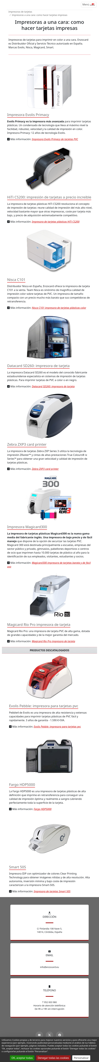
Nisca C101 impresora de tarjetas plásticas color (59, 308)
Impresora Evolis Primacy (28, 114)
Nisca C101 (16, 279)
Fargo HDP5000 (22, 784)
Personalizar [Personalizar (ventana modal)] (81, 1058)
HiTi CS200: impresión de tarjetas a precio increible (49, 197)
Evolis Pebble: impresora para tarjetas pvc (43, 705)
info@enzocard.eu (49, 967)
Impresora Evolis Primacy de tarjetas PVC (55, 139)
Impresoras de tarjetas (20, 11)
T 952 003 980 (49, 1002)
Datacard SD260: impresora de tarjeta (38, 365)
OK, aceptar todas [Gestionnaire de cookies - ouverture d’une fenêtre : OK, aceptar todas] (22, 1058)
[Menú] (88, 4)
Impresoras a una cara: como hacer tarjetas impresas (39, 15)
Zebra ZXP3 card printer (26, 444)
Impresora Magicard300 (27, 526)
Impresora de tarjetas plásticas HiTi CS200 (55, 221)
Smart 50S (17, 867)
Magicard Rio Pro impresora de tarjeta (38, 624)
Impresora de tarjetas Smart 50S (52, 891)
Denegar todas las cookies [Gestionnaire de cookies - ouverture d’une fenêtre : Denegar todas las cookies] (53, 1058)
